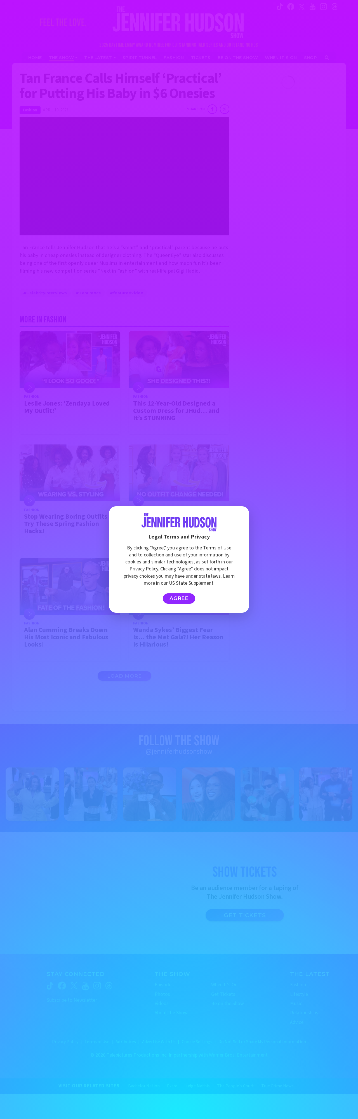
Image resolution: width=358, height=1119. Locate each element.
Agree (179, 598)
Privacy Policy (143, 568)
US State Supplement (191, 583)
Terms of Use (217, 547)
